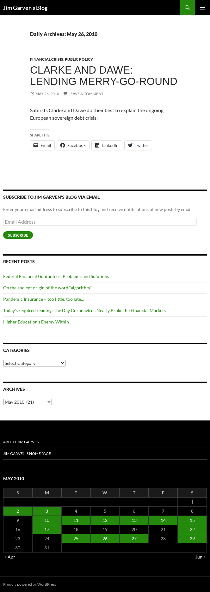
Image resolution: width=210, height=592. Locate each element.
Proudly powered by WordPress (29, 584)
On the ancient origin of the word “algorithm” (47, 287)
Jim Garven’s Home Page (27, 453)
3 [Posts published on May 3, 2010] (47, 511)
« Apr (10, 556)
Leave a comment (86, 93)
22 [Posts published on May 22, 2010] (192, 529)
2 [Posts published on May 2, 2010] (17, 511)
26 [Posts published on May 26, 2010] (105, 538)
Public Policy (79, 59)
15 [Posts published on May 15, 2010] (192, 520)
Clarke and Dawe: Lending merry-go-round (103, 75)
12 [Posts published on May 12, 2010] (105, 520)
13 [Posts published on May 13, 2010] (134, 520)
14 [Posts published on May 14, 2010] (163, 520)
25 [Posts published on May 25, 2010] (75, 538)
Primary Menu (202, 7)
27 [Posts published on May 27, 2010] (134, 538)
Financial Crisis (46, 59)
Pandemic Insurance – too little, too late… (43, 299)
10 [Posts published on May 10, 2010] (46, 520)
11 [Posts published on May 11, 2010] (75, 520)
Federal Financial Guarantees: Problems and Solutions (56, 276)
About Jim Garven (21, 441)
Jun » (200, 556)
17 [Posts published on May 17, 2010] (46, 529)
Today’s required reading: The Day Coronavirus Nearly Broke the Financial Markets (84, 310)
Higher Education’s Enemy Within (36, 321)
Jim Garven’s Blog (25, 7)
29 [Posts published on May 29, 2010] (192, 538)
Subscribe (18, 235)
